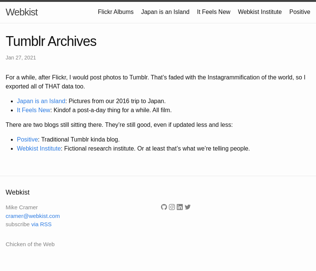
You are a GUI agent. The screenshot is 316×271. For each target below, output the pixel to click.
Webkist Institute (260, 12)
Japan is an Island (165, 12)
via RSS (41, 224)
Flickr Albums (116, 12)
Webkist (22, 12)
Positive (299, 12)
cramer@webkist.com (33, 216)
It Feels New (213, 12)
